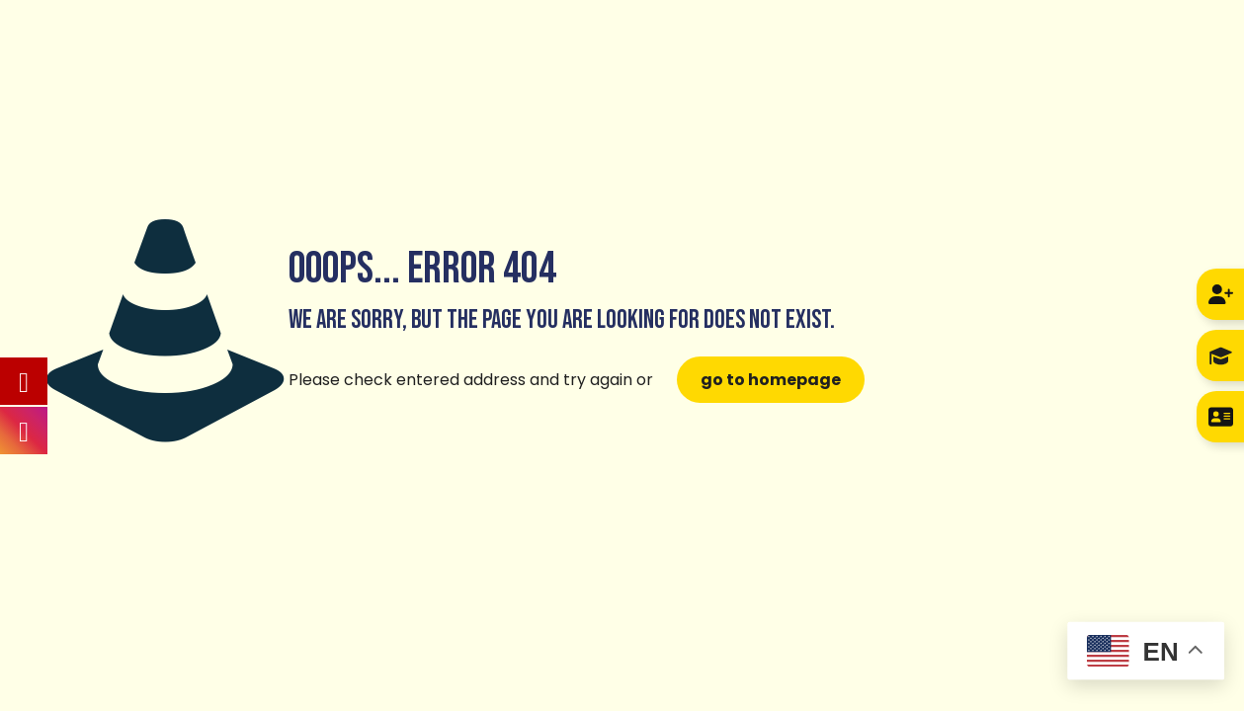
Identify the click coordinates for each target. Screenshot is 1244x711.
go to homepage (771, 379)
